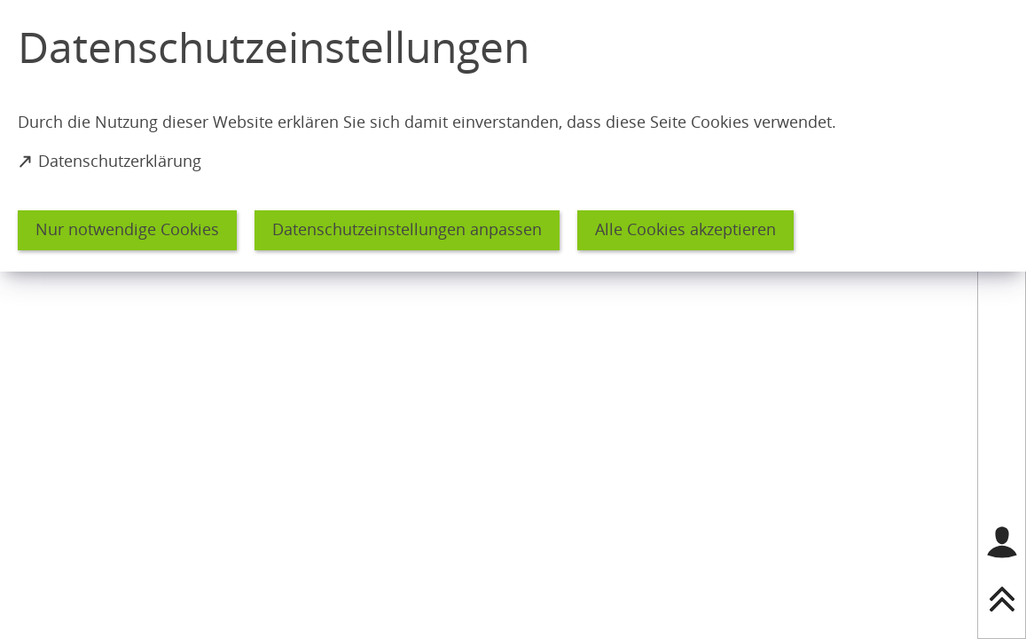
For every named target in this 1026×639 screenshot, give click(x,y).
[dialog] (513, 136)
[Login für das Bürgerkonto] (1002, 542)
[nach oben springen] (1002, 599)
